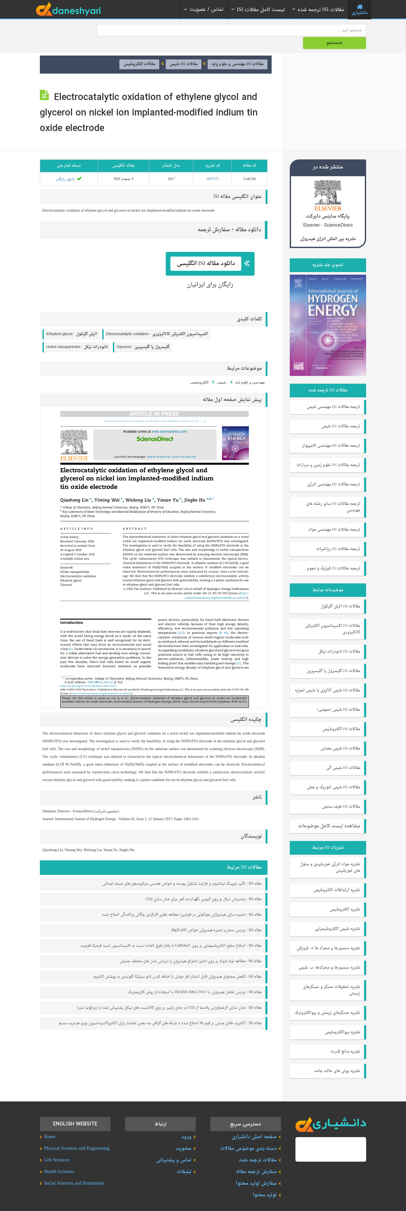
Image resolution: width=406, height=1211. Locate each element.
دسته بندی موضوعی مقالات (248, 1135)
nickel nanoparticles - (77, 334)
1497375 (212, 166)
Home (49, 1123)
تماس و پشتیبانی (174, 1147)
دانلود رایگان (69, 166)
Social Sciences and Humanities (74, 1170)
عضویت (183, 1135)
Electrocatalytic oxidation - (157, 321)
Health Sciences (59, 1158)
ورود (187, 1123)
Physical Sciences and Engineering (77, 1135)
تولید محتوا (265, 1181)
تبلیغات (184, 1158)
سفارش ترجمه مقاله (256, 1158)
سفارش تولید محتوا (256, 1170)
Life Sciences (56, 1147)
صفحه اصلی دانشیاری (254, 1123)
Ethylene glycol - (71, 321)
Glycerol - (143, 334)
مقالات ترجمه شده (258, 1147)
